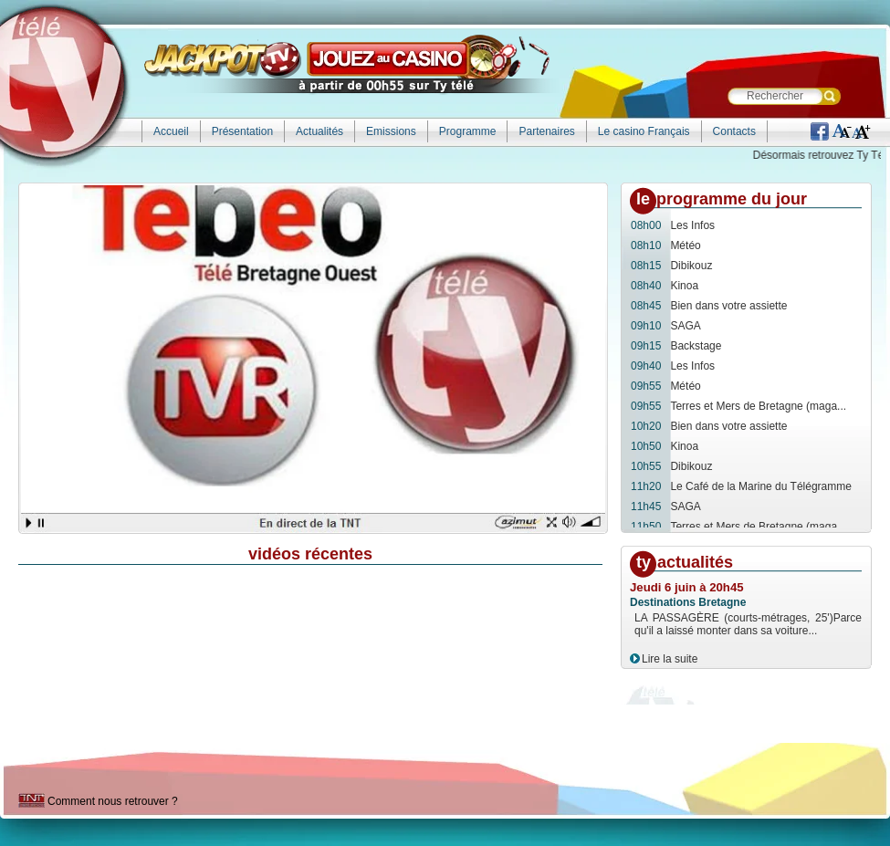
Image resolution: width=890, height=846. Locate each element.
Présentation (242, 131)
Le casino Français (644, 131)
